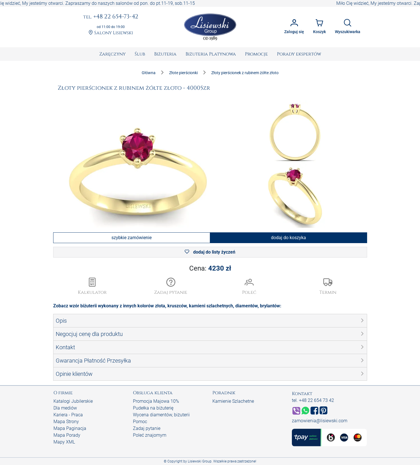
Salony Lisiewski (111, 33)
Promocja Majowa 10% (156, 401)
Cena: (210, 268)
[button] (171, 286)
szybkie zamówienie (131, 237)
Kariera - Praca (68, 414)
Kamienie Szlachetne (233, 401)
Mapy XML (64, 442)
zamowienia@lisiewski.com (319, 420)
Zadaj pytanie (146, 428)
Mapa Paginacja (69, 428)
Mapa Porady (66, 435)
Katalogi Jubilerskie (73, 401)
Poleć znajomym (149, 435)
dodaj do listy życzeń (210, 252)
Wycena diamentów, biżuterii (161, 414)
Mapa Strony (66, 421)
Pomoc (140, 421)
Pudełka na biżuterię (153, 408)
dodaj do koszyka (288, 237)
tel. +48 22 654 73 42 (313, 400)
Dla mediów (65, 408)
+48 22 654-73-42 (110, 17)
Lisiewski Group (200, 461)
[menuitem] (112, 54)
